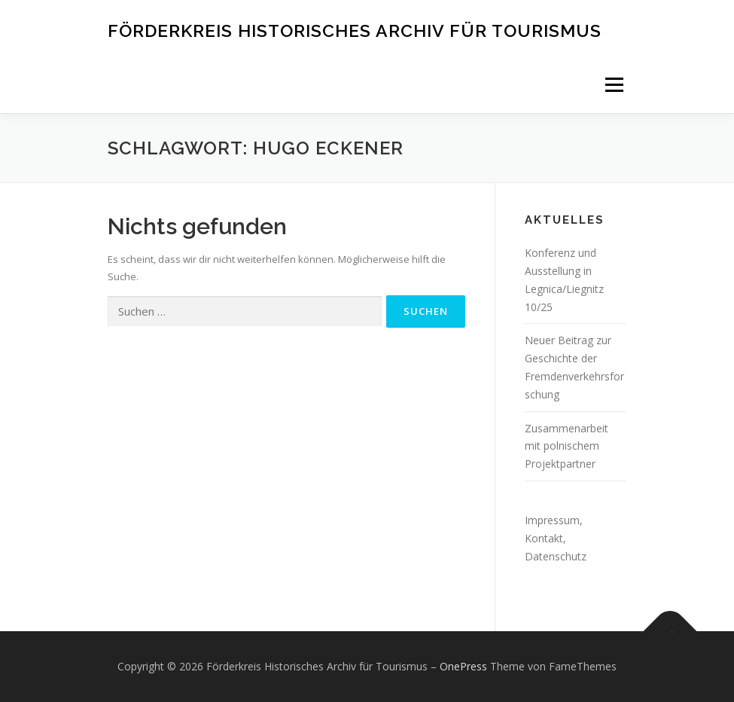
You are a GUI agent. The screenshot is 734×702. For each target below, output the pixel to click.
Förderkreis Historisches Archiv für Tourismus (355, 30)
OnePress (463, 666)
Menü (614, 84)
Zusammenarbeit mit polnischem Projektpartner (566, 446)
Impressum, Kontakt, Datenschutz (555, 538)
